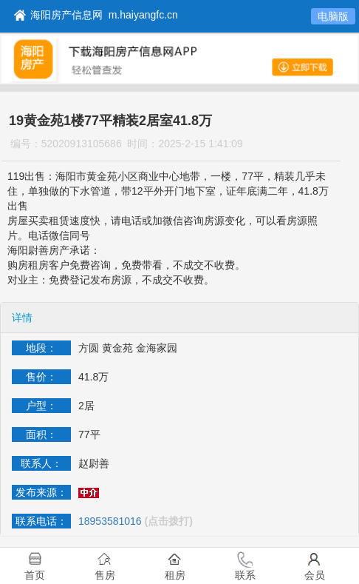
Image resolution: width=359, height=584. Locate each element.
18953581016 (110, 521)
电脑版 (333, 16)
